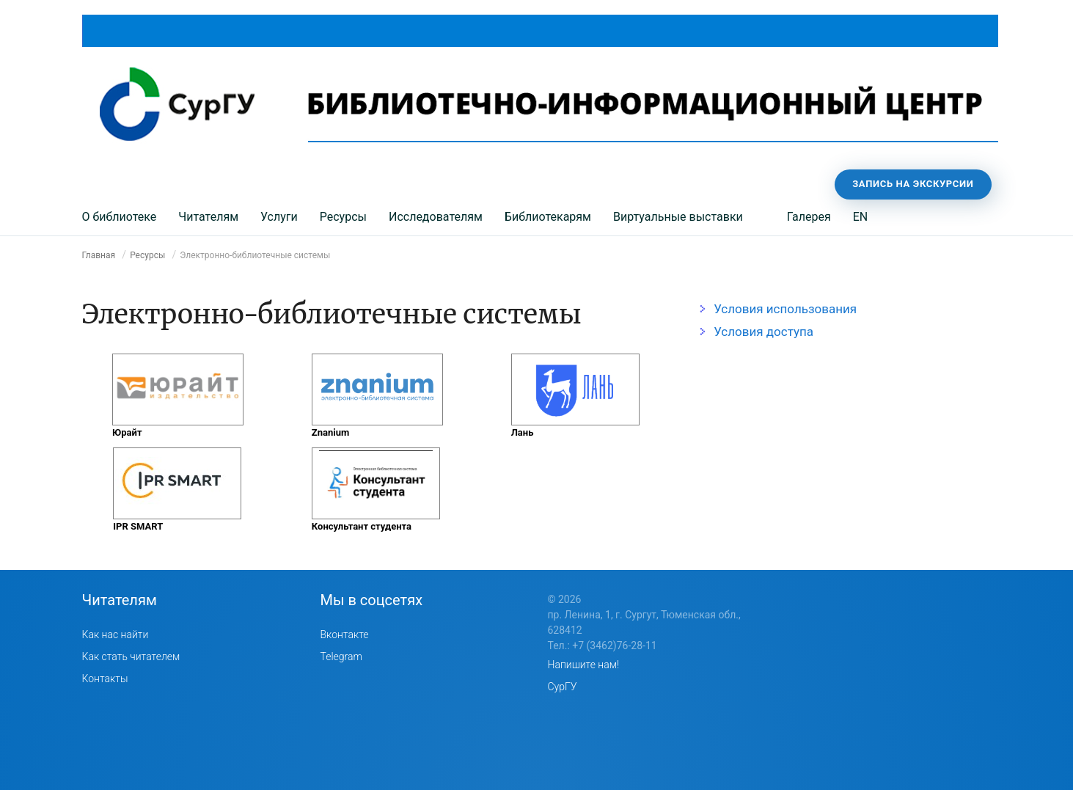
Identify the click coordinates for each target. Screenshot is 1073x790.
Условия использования (785, 308)
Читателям (208, 217)
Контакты (105, 678)
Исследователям (436, 217)
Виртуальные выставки (678, 217)
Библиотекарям (548, 217)
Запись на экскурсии (912, 183)
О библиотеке (119, 217)
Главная (99, 255)
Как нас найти (115, 634)
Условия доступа (763, 331)
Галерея (809, 217)
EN (860, 217)
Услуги (279, 217)
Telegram (341, 656)
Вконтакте (345, 634)
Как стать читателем (131, 656)
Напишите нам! (584, 664)
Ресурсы (343, 217)
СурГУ (562, 686)
